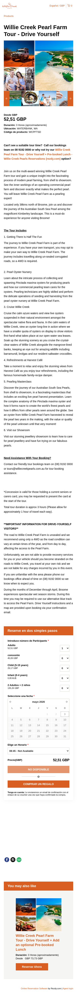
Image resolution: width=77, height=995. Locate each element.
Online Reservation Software (34, 988)
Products (8, 16)
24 (65, 730)
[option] (12, 98)
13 (29, 725)
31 (65, 736)
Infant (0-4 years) (26, 677)
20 (29, 730)
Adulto (26, 647)
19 (21, 730)
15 (47, 725)
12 (21, 725)
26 (21, 736)
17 (65, 725)
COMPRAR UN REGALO (38, 784)
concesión (26, 657)
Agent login (68, 988)
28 (38, 736)
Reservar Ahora (32, 966)
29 (47, 736)
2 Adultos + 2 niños (26, 687)
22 (47, 730)
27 (29, 736)
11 (12, 725)
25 (12, 736)
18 (12, 730)
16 (56, 725)
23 (56, 730)
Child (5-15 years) (26, 667)
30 (56, 736)
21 (38, 730)
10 (65, 719)
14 (38, 725)
